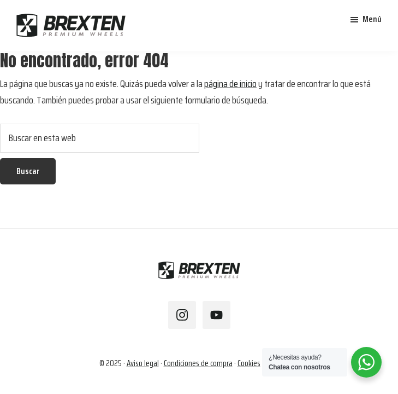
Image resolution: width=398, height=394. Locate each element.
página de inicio (230, 83)
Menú (372, 19)
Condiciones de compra (198, 363)
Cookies (248, 363)
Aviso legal (143, 363)
